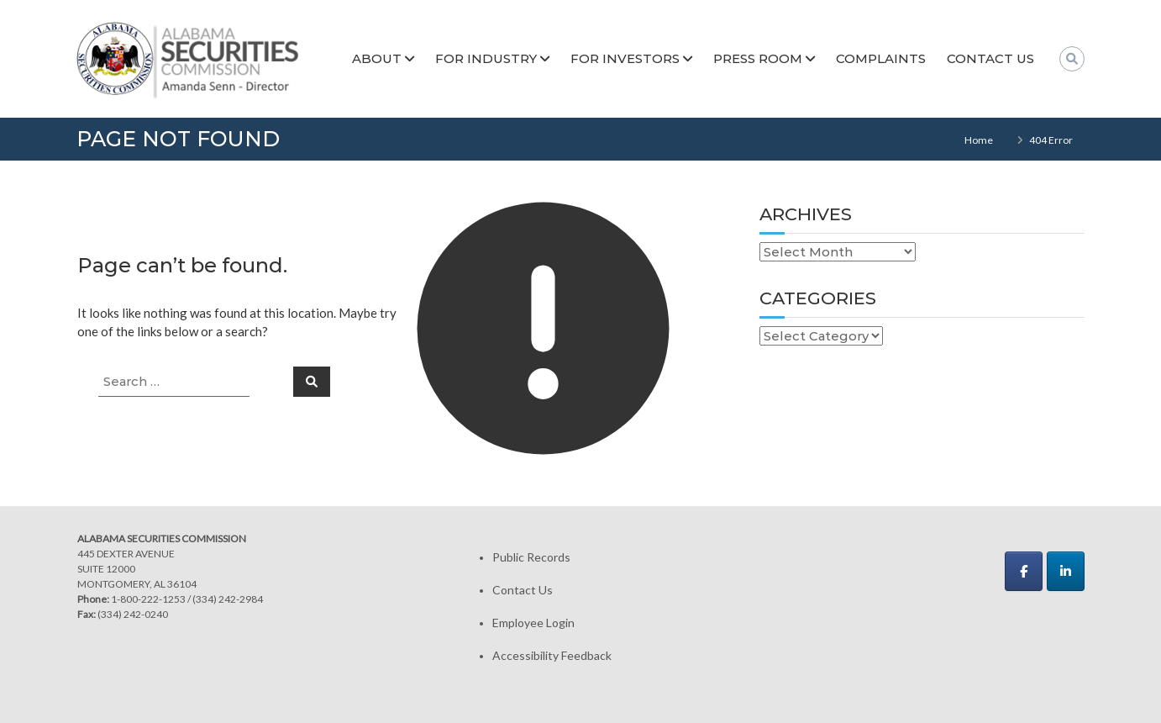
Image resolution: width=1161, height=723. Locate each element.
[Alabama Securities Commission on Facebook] (1024, 571)
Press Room (757, 58)
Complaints (881, 58)
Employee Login (533, 622)
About (377, 58)
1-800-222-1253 (148, 599)
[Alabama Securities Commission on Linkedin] (1066, 571)
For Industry (486, 58)
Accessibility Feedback (552, 655)
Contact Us (990, 58)
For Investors (625, 58)
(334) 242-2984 (227, 599)
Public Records (531, 557)
